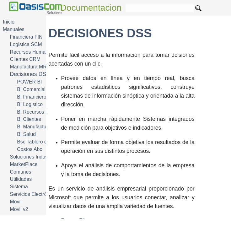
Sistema (19, 186)
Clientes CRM (25, 59)
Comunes (20, 172)
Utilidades (21, 179)
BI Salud (26, 134)
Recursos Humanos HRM (38, 52)
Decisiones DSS (30, 74)
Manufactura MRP (30, 66)
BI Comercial (31, 89)
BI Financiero (31, 97)
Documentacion (91, 8)
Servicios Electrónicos (34, 194)
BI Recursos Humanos (42, 112)
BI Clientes (29, 119)
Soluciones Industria (32, 156)
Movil (16, 201)
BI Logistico (30, 104)
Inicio (8, 21)
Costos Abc (29, 149)
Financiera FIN (26, 37)
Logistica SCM (26, 44)
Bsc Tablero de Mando (41, 141)
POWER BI (29, 81)
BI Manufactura (34, 126)
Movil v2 (19, 209)
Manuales (13, 29)
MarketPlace (24, 164)
